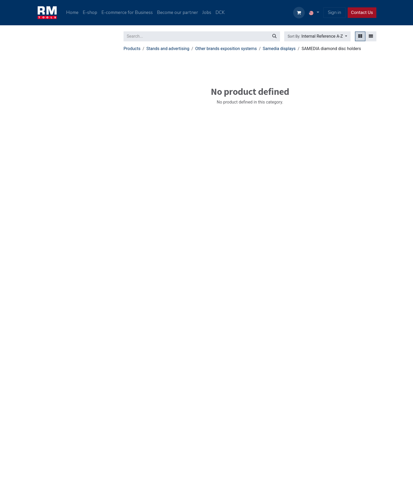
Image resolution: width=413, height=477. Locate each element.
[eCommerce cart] (299, 12)
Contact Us (362, 12)
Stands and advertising (167, 48)
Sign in (334, 12)
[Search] (274, 36)
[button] (317, 36)
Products (132, 48)
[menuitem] (72, 12)
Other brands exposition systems (226, 48)
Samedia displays (279, 48)
